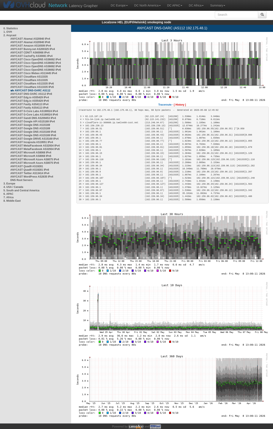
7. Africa (8, 197)
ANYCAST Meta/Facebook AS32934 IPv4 (35, 145)
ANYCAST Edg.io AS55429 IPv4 (29, 97)
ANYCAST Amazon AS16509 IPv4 (30, 45)
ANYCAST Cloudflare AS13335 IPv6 (32, 83)
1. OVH (7, 31)
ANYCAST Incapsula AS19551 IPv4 (31, 142)
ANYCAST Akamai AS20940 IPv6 (30, 42)
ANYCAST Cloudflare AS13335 (29, 76)
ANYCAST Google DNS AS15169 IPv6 (33, 131)
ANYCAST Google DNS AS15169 (30, 124)
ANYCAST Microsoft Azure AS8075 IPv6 (34, 162)
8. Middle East (12, 200)
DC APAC (174, 5)
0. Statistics (10, 28)
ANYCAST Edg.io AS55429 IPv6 (29, 100)
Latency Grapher (73, 5)
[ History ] (180, 104)
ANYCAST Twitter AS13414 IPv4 (29, 173)
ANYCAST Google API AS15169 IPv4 (32, 121)
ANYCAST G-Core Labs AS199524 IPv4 (34, 111)
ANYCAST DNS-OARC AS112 (32, 90)
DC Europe (119, 5)
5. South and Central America (21, 190)
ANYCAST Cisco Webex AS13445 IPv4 (33, 73)
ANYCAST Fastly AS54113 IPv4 (29, 104)
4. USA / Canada (13, 187)
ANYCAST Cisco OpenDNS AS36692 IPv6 (35, 66)
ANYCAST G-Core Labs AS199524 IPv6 (34, 114)
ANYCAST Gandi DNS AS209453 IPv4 (33, 118)
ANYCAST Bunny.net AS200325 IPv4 (32, 49)
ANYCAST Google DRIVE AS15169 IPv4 (34, 138)
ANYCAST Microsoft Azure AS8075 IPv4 (34, 159)
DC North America (147, 5)
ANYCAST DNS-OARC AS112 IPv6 (31, 93)
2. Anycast (9, 35)
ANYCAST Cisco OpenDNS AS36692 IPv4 (35, 59)
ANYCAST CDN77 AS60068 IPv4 (30, 52)
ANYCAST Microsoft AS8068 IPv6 (30, 156)
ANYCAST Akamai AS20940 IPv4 (30, 38)
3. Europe (9, 183)
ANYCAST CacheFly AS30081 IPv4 (31, 56)
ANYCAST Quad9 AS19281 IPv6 (29, 169)
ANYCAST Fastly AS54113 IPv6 (29, 107)
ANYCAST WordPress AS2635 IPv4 (31, 176)
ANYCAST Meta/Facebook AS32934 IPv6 (35, 149)
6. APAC (8, 193)
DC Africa (196, 5)
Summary (217, 5)
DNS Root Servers (21, 180)
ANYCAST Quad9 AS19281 (26, 166)
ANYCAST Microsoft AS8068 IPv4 (30, 152)
